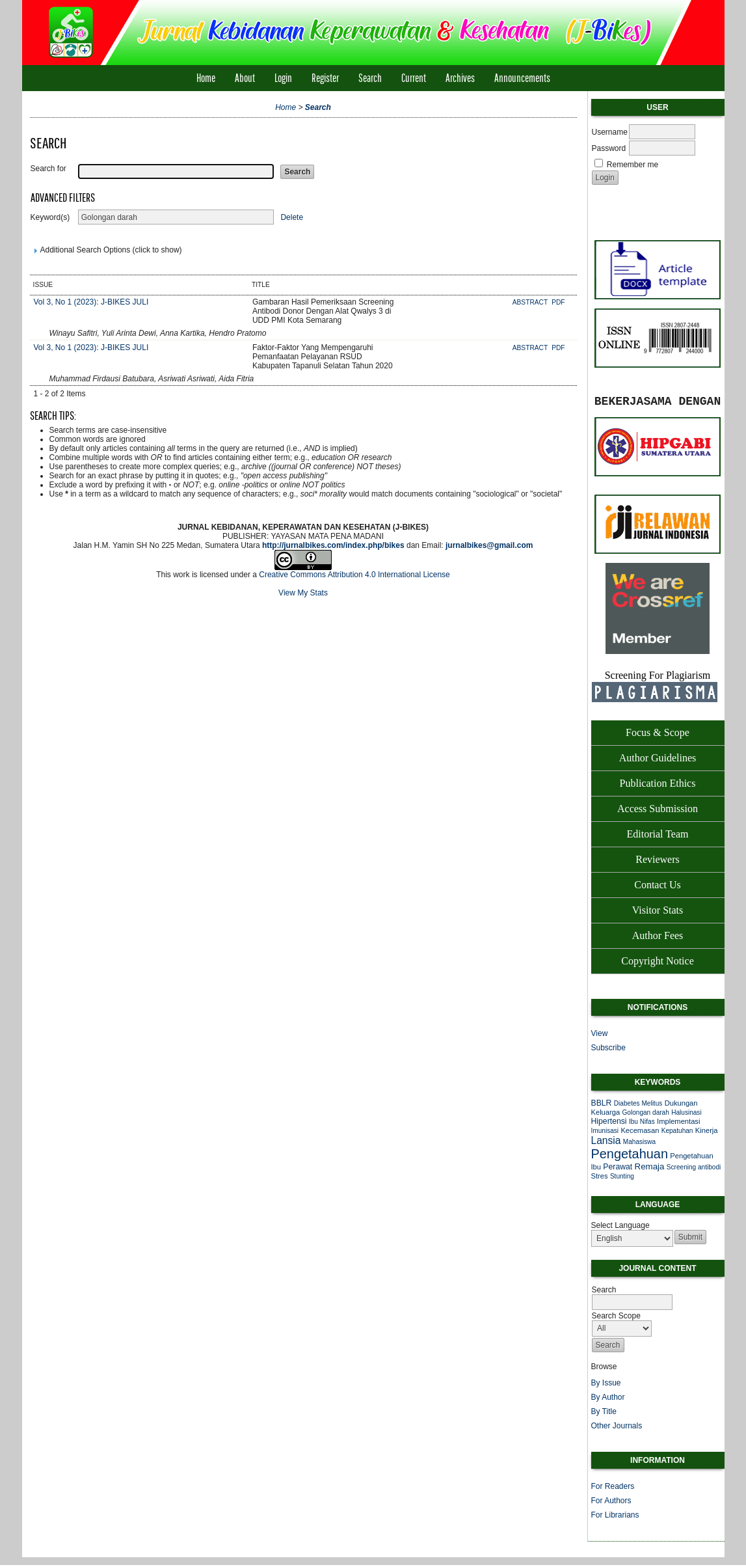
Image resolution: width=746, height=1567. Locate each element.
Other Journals (617, 1425)
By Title (604, 1411)
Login (283, 78)
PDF (558, 302)
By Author (608, 1397)
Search (370, 78)
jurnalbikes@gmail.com (489, 545)
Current (413, 78)
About (245, 78)
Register (325, 78)
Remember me (632, 164)
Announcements (522, 78)
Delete (291, 217)
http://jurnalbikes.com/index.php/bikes (333, 545)
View (599, 1033)
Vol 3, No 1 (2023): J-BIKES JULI (91, 302)
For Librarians (615, 1514)
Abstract (531, 302)
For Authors (611, 1500)
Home (205, 78)
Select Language (620, 1225)
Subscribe (608, 1047)
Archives (460, 78)
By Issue (606, 1382)
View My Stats (303, 592)
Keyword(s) (50, 217)
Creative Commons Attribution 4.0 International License (354, 574)
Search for (48, 168)
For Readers (613, 1486)
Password (609, 148)
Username (610, 132)
